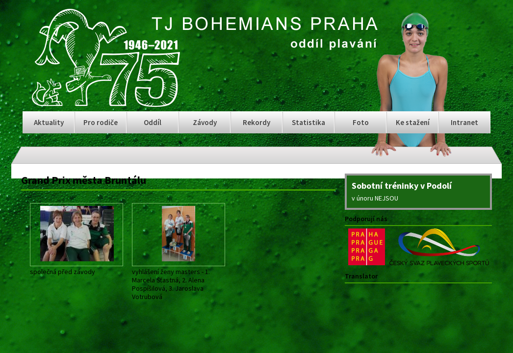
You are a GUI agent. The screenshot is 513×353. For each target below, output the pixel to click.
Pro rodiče (100, 122)
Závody (205, 122)
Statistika (308, 122)
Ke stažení (413, 122)
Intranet (464, 122)
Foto (361, 122)
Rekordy (256, 122)
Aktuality (49, 122)
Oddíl (152, 122)
